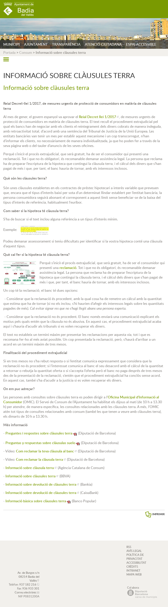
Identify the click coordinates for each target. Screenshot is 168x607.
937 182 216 (27, 584)
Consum (25, 52)
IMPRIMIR (158, 514)
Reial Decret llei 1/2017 (97, 116)
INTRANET (133, 570)
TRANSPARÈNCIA (66, 44)
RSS (128, 547)
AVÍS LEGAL (134, 551)
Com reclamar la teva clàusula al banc (45, 451)
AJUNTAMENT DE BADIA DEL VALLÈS (18, 9)
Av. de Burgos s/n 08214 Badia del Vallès (28, 577)
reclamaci (68, 267)
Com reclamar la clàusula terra (39, 459)
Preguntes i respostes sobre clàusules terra (38, 433)
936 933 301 (30, 588)
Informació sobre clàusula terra (29, 467)
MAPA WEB (134, 574)
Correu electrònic (25, 592)
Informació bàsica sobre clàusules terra (35, 501)
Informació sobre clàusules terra (30, 476)
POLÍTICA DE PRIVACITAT (135, 557)
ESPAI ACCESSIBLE (141, 44)
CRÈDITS (132, 567)
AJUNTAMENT (36, 44)
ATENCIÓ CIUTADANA (103, 44)
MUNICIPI (11, 44)
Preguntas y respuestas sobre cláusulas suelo (40, 442)
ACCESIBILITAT (136, 563)
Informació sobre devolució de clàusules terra (40, 484)
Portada (9, 52)
